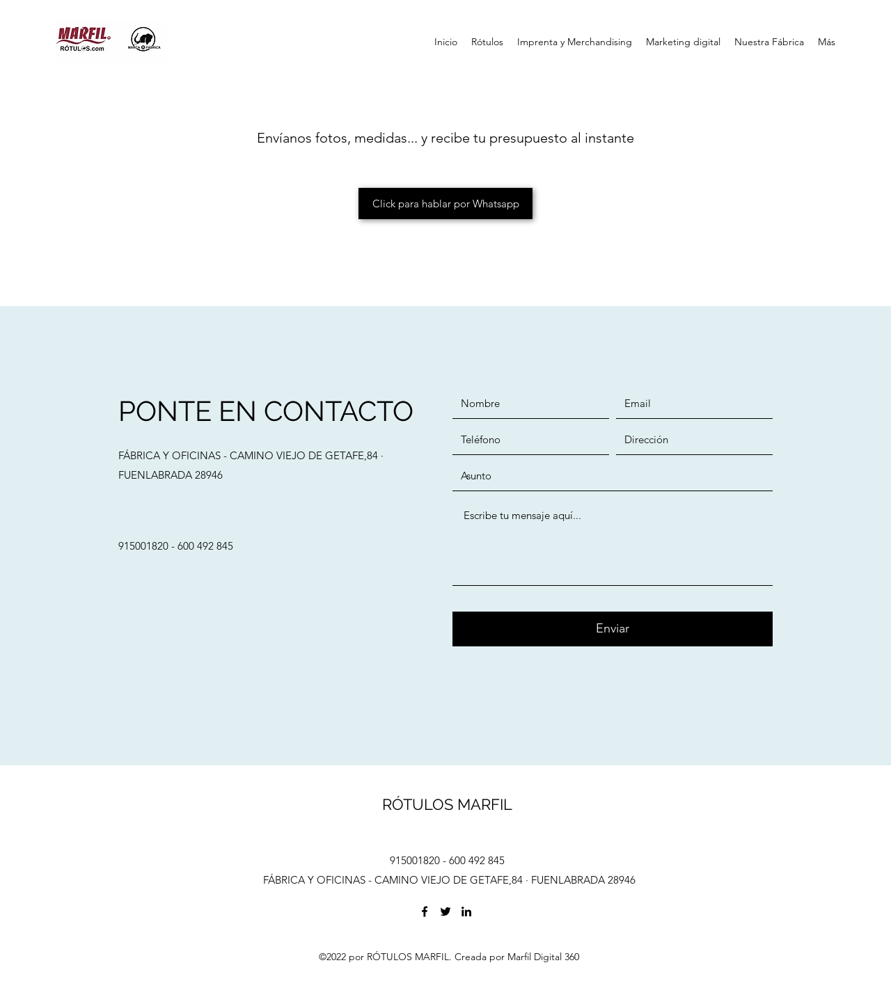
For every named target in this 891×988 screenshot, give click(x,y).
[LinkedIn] (466, 911)
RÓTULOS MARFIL (447, 804)
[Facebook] (425, 911)
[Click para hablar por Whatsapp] (445, 203)
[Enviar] (612, 629)
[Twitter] (445, 911)
